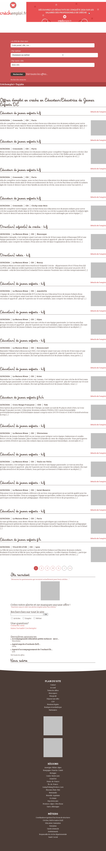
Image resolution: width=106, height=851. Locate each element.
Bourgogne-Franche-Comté (53, 770)
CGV (53, 702)
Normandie (53, 793)
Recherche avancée (18, 80)
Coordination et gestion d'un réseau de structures (53, 817)
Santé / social (53, 837)
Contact (53, 685)
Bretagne (53, 773)
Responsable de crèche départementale (53, 834)
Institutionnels (53, 831)
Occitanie (53, 798)
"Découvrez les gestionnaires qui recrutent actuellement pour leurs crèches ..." (40, 579)
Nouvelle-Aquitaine (53, 795)
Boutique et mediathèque (53, 707)
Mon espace (53, 693)
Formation (53, 826)
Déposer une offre (53, 699)
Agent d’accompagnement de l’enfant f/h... (32, 649)
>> (70, 568)
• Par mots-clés (17, 61)
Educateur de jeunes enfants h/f (20, 113)
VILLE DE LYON (20, 547)
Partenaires (53, 710)
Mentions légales (53, 704)
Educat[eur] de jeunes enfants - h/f (22, 283)
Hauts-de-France (53, 781)
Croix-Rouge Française (24, 405)
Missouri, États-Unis (53, 790)
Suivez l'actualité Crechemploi (23, 628)
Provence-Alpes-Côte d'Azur (53, 804)
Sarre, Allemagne (53, 807)
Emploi (28, 618)
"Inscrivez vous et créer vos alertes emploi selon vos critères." (34, 607)
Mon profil (52, 696)
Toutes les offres (53, 690)
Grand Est (52, 779)
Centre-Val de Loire (53, 776)
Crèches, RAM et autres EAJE (53, 820)
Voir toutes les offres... (37, 74)
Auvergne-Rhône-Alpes (53, 767)
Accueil (53, 688)
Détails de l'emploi (98, 112)
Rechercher (18, 74)
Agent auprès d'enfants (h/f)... (26, 644)
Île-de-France (53, 784)
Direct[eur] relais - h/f (15, 255)
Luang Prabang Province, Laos (53, 787)
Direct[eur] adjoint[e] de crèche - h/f (23, 227)
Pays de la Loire (53, 801)
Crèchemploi (7, 84)
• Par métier (16, 51)
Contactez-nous (17, 625)
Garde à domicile (53, 829)
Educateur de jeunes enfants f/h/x (22, 397)
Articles (17, 618)
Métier (39, 618)
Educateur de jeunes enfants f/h (20, 539)
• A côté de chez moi (19, 41)
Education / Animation (53, 823)
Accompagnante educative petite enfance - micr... (35, 639)
